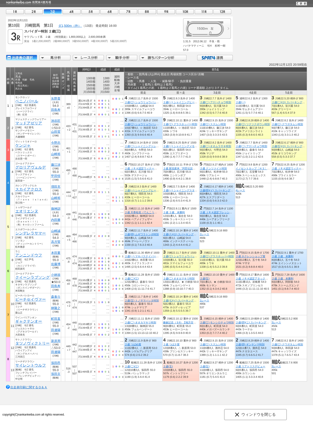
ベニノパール (26, 101)
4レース (240, 190)
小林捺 (55, 275)
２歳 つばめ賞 (133, 344)
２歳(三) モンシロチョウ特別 (217, 322)
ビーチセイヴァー (30, 299)
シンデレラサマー (30, 233)
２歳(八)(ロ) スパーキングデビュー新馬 (186, 234)
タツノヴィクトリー (32, 343)
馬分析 (54, 57)
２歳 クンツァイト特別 (213, 168)
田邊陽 (55, 330)
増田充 (55, 186)
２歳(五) (204, 278)
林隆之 (55, 308)
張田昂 (55, 363)
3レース (276, 322)
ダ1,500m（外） (70, 25)
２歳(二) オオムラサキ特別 (215, 146)
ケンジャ (23, 145)
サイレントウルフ (30, 365)
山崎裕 (55, 154)
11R (204, 11)
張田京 (55, 374)
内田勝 (55, 220)
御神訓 (55, 208)
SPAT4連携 (215, 57)
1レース (204, 300)
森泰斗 (55, 297)
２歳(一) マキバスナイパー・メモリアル (148, 256)
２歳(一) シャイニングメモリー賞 (182, 146)
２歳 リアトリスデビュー (250, 366)
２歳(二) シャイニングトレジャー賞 (146, 146)
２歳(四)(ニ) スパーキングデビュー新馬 (259, 322)
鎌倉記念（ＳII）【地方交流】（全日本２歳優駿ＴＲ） (195, 322)
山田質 (55, 131)
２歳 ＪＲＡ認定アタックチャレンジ (257, 278)
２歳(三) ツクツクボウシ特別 (253, 124)
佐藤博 (55, 264)
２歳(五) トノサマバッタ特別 (142, 300)
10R (185, 11)
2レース (204, 234)
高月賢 (55, 242)
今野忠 (55, 142)
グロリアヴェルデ (30, 167)
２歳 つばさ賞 (171, 344)
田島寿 (55, 110)
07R (128, 11)
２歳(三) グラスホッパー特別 (180, 124)
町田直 (55, 318)
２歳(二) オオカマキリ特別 (179, 278)
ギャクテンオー (28, 321)
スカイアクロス (28, 189)
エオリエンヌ (26, 211)
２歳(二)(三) (132, 278)
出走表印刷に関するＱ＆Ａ (28, 387)
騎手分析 (121, 57)
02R (34, 11)
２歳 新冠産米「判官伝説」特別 (182, 168)
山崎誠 (55, 231)
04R (72, 11)
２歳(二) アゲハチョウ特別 (215, 102)
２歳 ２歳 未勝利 (174, 212)
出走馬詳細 (21, 57)
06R (109, 11)
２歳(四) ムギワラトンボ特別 (142, 234)
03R (53, 11)
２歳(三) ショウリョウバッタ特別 (144, 102)
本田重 (55, 253)
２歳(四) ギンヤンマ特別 (250, 344)
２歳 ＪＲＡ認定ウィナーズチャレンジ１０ (150, 168)
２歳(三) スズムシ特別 (213, 124)
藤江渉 (55, 164)
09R (166, 11)
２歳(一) (240, 102)
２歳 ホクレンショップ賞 (250, 256)
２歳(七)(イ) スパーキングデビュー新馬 (186, 300)
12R (222, 11)
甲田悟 (55, 176)
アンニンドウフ (28, 255)
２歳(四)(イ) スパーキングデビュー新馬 (223, 190)
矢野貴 (55, 98)
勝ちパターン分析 (163, 57)
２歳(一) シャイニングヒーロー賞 (182, 102)
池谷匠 (55, 121)
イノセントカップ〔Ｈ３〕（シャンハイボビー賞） (266, 168)
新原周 (55, 341)
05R (90, 11)
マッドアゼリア (28, 123)
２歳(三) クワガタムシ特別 (287, 124)
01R (15, 11)
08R (147, 11)
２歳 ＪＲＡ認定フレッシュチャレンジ (222, 212)
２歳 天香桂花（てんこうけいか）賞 (146, 212)
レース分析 (88, 57)
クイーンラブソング (32, 277)
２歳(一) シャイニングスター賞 (181, 190)
